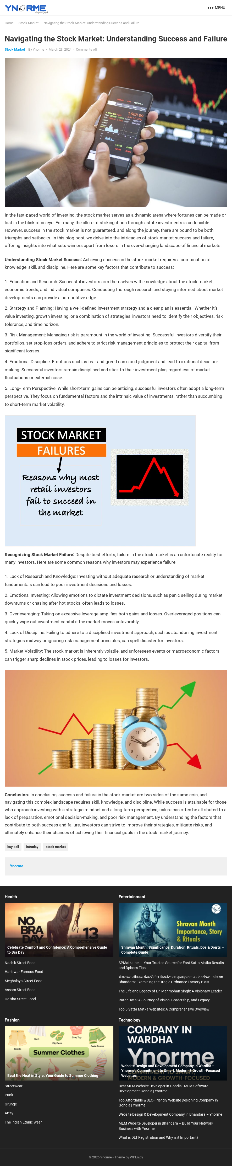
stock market (56, 847)
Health (11, 896)
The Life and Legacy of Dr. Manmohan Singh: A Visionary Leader (170, 991)
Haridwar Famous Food (24, 972)
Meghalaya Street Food (23, 981)
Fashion (12, 1020)
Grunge (11, 1104)
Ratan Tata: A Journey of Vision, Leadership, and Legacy (164, 1000)
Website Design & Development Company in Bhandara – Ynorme (170, 1114)
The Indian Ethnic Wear (23, 1122)
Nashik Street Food (20, 963)
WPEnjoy (136, 1157)
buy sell (13, 847)
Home (9, 23)
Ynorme (38, 49)
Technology (129, 1020)
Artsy (9, 1113)
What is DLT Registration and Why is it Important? (158, 1137)
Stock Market (28, 23)
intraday (32, 847)
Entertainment (132, 896)
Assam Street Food (20, 990)
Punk (9, 1095)
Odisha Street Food (20, 999)
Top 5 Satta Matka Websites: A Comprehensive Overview (164, 1009)
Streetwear (14, 1086)
